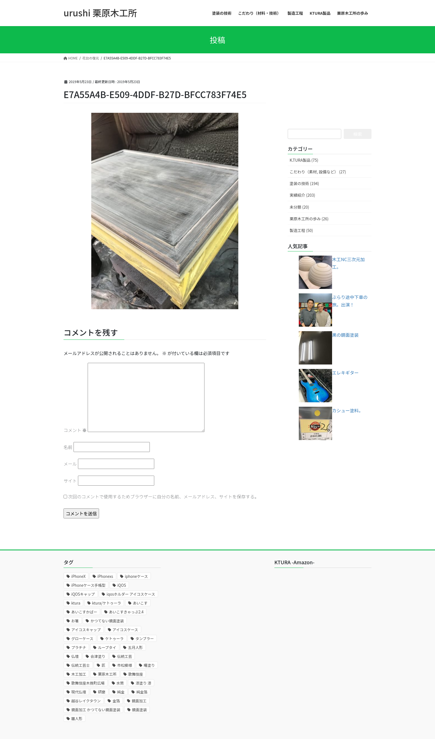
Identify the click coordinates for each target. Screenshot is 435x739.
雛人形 (76, 718)
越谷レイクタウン (86, 700)
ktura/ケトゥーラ (106, 603)
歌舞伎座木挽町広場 (88, 683)
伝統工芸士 (80, 665)
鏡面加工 (139, 700)
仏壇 (75, 656)
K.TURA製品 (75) (304, 160)
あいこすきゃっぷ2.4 (126, 612)
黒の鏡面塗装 (345, 334)
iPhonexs (105, 576)
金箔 (116, 700)
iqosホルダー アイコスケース (131, 594)
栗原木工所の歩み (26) (309, 218)
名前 (68, 447)
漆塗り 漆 (143, 683)
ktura (75, 603)
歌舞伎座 (135, 674)
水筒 (120, 683)
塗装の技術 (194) (304, 183)
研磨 (101, 692)
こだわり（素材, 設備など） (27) (318, 171)
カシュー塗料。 (347, 410)
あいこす (140, 603)
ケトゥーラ (114, 638)
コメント (75, 430)
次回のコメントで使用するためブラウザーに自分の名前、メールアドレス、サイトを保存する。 (163, 496)
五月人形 (135, 647)
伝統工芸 (124, 656)
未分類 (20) (299, 207)
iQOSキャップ (83, 594)
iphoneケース (136, 576)
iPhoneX (78, 576)
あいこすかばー (84, 612)
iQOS (121, 585)
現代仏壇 (78, 692)
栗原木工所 (107, 674)
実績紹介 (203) (302, 195)
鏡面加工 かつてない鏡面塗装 (95, 709)
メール (70, 463)
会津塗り (97, 656)
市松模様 (124, 665)
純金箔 (141, 692)
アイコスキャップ (86, 629)
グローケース (82, 638)
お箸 (75, 620)
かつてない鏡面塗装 (107, 620)
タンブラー (144, 638)
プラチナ (78, 647)
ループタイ (107, 647)
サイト (70, 480)
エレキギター (345, 372)
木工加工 (78, 674)
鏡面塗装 (139, 709)
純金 (121, 692)
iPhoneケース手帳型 (88, 585)
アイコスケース (125, 629)
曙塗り (149, 665)
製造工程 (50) (301, 230)
